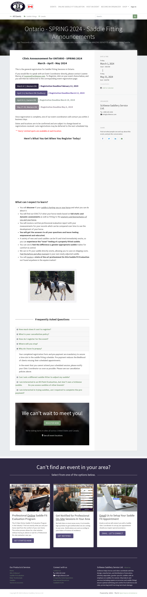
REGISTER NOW (52, 423)
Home (12, 571)
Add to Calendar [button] (108, 88)
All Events (15, 16)
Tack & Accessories (16, 583)
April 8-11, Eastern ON (26, 100)
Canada (42, 16)
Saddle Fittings (30, 16)
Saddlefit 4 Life (58, 583)
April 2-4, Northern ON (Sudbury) (31, 93)
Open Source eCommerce (128, 593)
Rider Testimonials (16, 578)
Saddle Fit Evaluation (17, 575)
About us (127, 567)
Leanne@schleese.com (34, 76)
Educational (57, 580)
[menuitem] (53, 6)
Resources (65, 580)
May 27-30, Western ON (27, 107)
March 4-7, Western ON (27, 86)
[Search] (135, 16)
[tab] (52, 329)
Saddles (12, 580)
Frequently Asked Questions (63, 578)
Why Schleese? (15, 573)
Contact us (57, 571)
